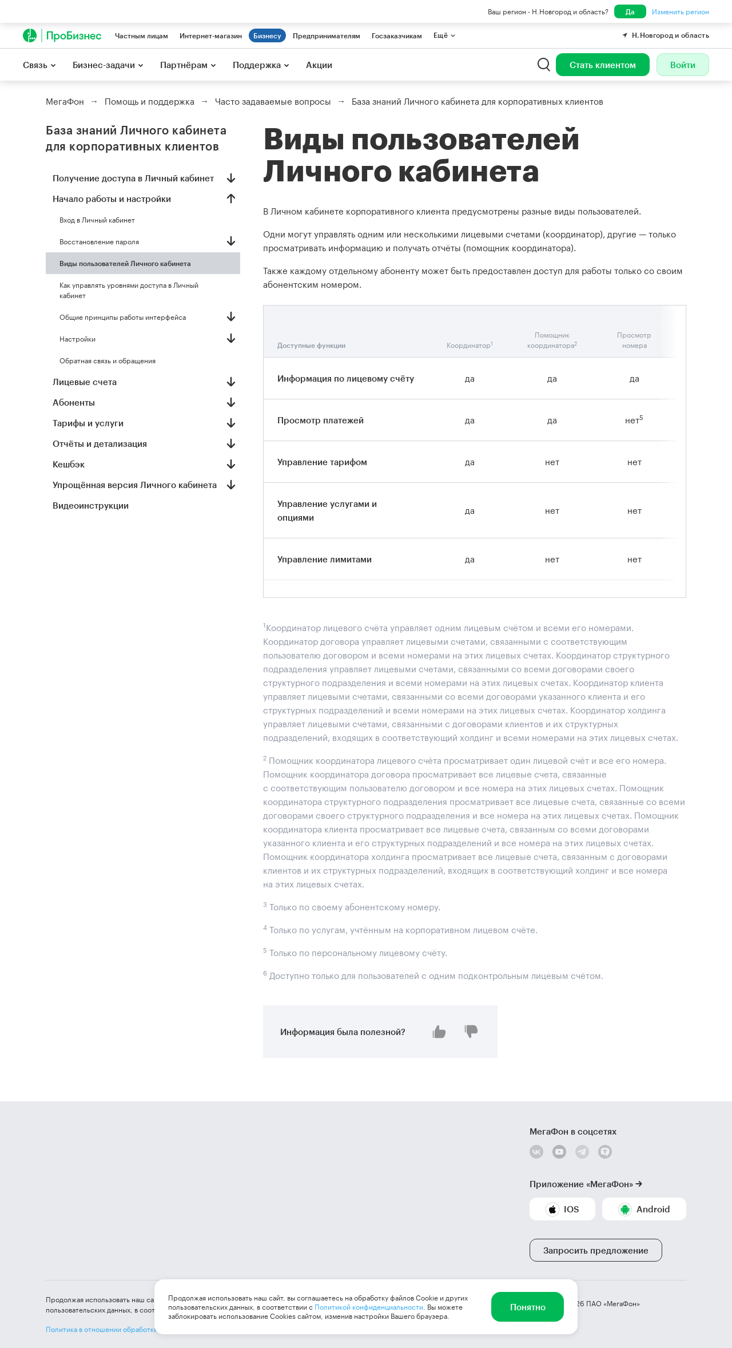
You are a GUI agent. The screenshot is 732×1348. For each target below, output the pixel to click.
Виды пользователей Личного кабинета (125, 263)
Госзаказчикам (397, 35)
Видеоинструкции (91, 505)
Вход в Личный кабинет (97, 220)
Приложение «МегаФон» (581, 1184)
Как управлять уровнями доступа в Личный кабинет (128, 290)
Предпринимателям (326, 35)
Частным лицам (141, 35)
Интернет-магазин (211, 35)
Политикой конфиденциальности (369, 1307)
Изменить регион (680, 11)
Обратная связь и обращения (107, 360)
